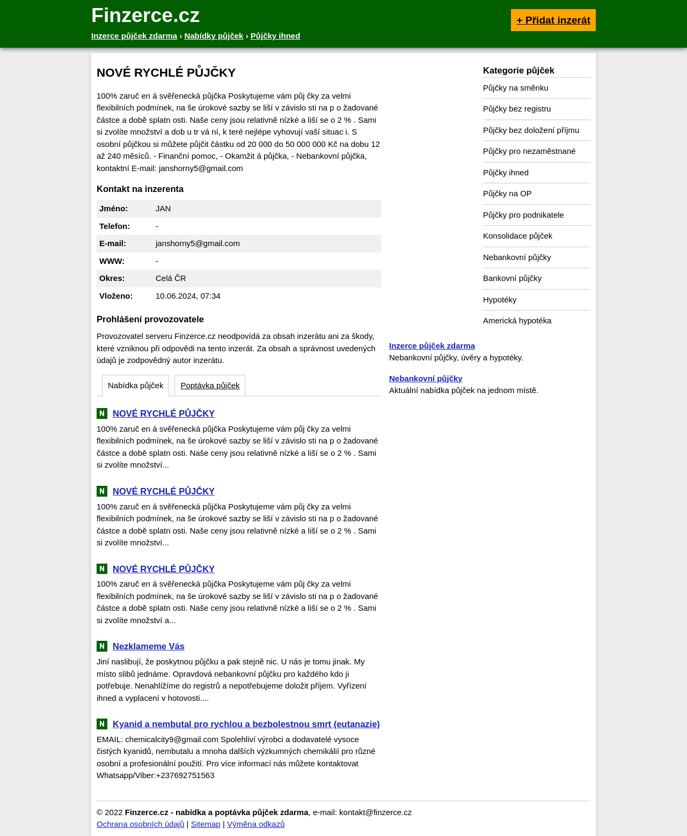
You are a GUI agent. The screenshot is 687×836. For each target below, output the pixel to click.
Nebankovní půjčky (517, 257)
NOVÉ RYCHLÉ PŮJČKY (164, 413)
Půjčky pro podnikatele (523, 214)
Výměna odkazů (256, 823)
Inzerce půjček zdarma (432, 345)
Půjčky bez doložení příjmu (531, 130)
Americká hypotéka (517, 320)
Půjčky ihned (506, 172)
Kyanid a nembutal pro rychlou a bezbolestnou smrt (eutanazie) (246, 724)
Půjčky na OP (507, 193)
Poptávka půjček (209, 385)
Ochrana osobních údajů (140, 823)
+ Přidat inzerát (553, 20)
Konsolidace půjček (517, 235)
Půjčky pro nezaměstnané (529, 151)
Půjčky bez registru (517, 108)
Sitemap (206, 823)
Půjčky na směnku (516, 87)
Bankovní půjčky (512, 278)
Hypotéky (500, 299)
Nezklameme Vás (149, 646)
